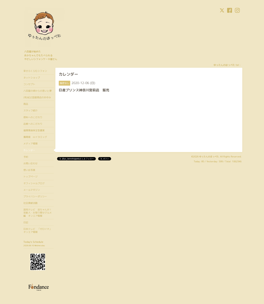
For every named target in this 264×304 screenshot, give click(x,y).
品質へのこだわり (32, 123)
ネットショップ (31, 77)
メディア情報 (30, 143)
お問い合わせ (30, 163)
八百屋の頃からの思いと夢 (37, 90)
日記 (25, 222)
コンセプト (29, 84)
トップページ (30, 176)
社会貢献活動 (30, 203)
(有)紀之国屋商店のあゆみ (37, 97)
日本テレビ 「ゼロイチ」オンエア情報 (37, 230)
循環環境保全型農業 (34, 130)
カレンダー (29, 150)
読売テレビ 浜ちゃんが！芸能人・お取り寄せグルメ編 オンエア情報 (37, 212)
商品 (25, 103)
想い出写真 (29, 170)
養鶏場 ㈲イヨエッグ (35, 137)
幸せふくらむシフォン (35, 70)
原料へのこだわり (32, 117)
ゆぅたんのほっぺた (209, 156)
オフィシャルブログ (34, 183)
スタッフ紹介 (30, 110)
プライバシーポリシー (35, 196)
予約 (25, 156)
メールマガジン (31, 189)
